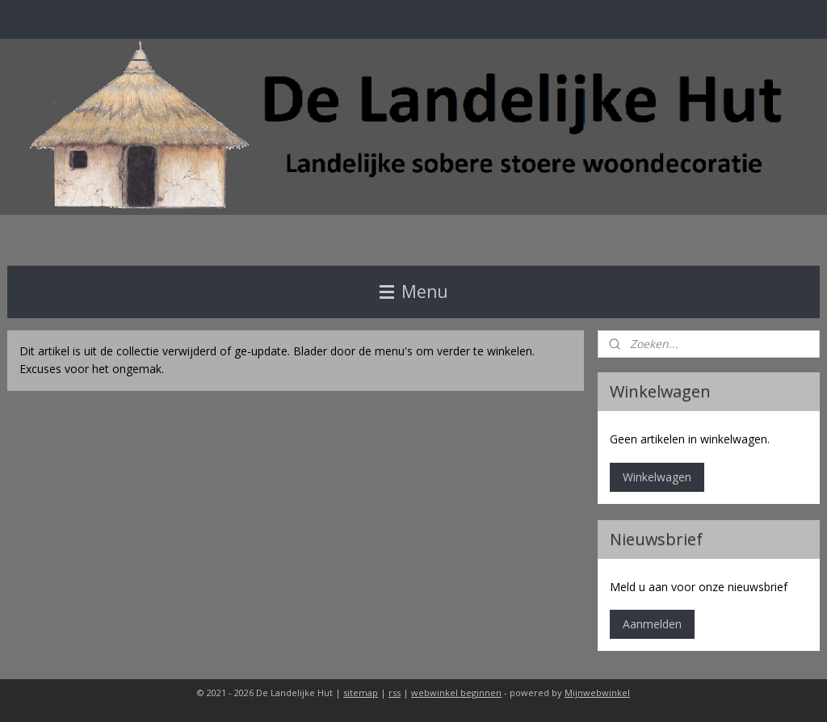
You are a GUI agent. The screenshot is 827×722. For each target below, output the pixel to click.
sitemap (360, 692)
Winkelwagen (657, 477)
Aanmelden (652, 624)
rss (394, 692)
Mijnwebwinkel (597, 692)
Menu (414, 291)
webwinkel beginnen (456, 692)
